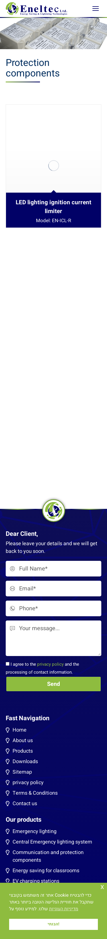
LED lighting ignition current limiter (53, 206)
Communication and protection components (48, 856)
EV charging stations (36, 881)
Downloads (25, 761)
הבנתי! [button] (53, 924)
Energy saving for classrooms (46, 871)
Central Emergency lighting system (52, 842)
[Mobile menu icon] (95, 8)
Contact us (25, 803)
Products (23, 751)
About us (23, 740)
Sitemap (22, 772)
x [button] (102, 887)
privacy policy (50, 664)
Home (20, 730)
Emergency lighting (34, 831)
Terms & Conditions (35, 793)
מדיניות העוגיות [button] (63, 908)
